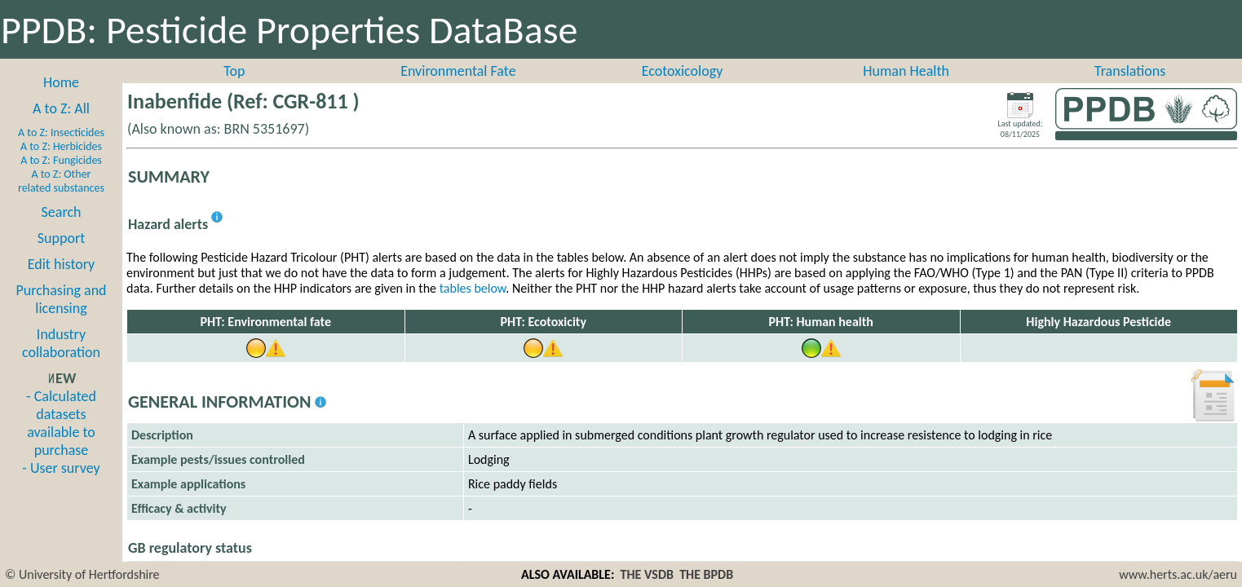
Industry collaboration (61, 343)
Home (61, 82)
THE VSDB (647, 574)
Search (62, 212)
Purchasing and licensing (60, 299)
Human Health (906, 71)
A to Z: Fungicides (61, 160)
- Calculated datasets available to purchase (61, 423)
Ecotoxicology (682, 71)
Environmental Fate (457, 71)
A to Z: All (61, 108)
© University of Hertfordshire (82, 574)
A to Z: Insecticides (61, 132)
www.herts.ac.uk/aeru (1178, 574)
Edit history (61, 264)
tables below (473, 288)
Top (234, 71)
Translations (1129, 71)
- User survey (60, 468)
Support (61, 238)
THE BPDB (706, 574)
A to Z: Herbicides (61, 146)
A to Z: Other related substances (61, 181)
